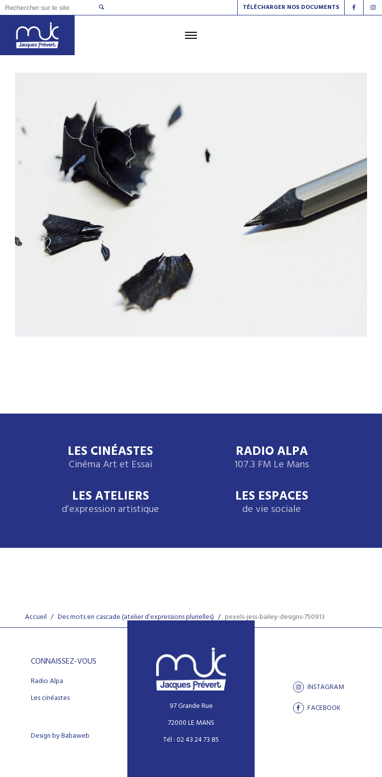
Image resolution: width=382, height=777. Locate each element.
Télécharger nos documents (291, 7)
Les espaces (271, 503)
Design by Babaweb (60, 736)
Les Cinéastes (110, 458)
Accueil (36, 617)
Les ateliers (110, 503)
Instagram (318, 687)
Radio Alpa (271, 458)
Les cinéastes (50, 698)
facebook (317, 707)
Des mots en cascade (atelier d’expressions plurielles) (136, 617)
